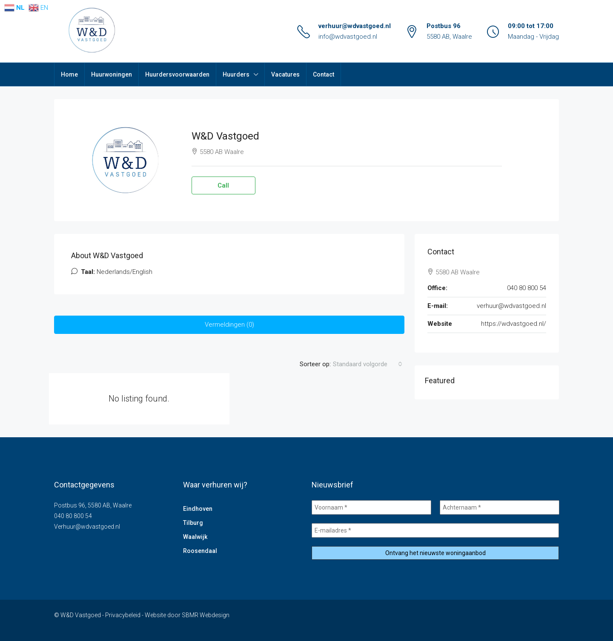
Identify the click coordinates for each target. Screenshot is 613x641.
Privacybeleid (122, 615)
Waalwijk (195, 536)
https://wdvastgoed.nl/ (513, 324)
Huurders (236, 74)
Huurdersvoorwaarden (177, 74)
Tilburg (193, 522)
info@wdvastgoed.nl (347, 36)
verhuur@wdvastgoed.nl (354, 26)
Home (69, 74)
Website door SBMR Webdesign (187, 615)
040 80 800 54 (526, 288)
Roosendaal (200, 550)
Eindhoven (197, 508)
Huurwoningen (111, 74)
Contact (323, 74)
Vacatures (285, 74)
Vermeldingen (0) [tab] (229, 324)
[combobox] (368, 364)
